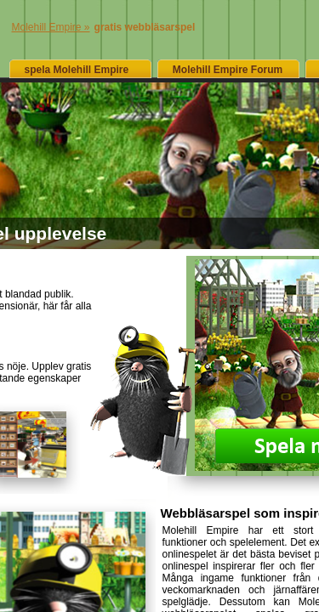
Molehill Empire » (51, 27)
